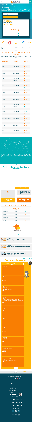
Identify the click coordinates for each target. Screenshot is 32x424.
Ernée (3, 78)
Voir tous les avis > (26, 371)
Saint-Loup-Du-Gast (26, 144)
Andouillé (3, 99)
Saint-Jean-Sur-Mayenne (13, 143)
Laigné (12, 146)
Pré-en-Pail (3, 125)
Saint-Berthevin (4, 113)
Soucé (8, 145)
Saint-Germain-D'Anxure (18, 142)
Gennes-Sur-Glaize (8, 146)
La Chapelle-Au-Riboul (11, 150)
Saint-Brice (5, 148)
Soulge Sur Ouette (16, 149)
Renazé (3, 71)
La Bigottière (7, 142)
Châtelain (20, 145)
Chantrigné (26, 143)
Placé (14, 142)
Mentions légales (16, 416)
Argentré (3, 111)
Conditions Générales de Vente (16, 414)
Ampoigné (16, 145)
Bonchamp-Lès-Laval (5, 132)
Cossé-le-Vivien (4, 73)
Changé (3, 130)
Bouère (24, 147)
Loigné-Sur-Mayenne (16, 146)
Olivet (3, 85)
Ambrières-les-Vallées (20, 143)
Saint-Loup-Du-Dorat (26, 148)
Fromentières (3, 146)
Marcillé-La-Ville (19, 150)
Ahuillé (7, 141)
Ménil (30, 146)
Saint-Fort (2, 147)
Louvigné (10, 149)
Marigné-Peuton (26, 146)
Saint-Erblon (4, 116)
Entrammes (3, 104)
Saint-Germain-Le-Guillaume (5, 143)
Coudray (27, 145)
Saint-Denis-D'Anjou (10, 148)
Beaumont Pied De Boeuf (15, 147)
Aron (26, 149)
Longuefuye (22, 146)
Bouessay (26, 147)
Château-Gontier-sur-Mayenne (6, 118)
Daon (30, 145)
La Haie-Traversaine (6, 144)
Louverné (3, 94)
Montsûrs (3, 87)
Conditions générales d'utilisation (16, 415)
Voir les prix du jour (24, 199)
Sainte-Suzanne (4, 106)
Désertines (3, 68)
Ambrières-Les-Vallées (5, 123)
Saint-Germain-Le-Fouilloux (27, 142)
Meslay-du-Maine (4, 90)
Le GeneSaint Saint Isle (12, 141)
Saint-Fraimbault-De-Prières (19, 144)
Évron (3, 97)
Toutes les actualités (27, 258)
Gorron (3, 66)
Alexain (26, 141)
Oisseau (10, 144)
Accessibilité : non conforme (16, 420)
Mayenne (3, 92)
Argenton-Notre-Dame (7, 147)
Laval (3, 80)
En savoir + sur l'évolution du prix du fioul (22, 187)
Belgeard (6, 150)
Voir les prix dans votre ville (10, 16)
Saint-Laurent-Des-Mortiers (18, 148)
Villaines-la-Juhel (4, 120)
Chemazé (24, 145)
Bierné (21, 147)
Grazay (16, 150)
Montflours (11, 142)
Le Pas (13, 144)
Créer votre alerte (8, 199)
